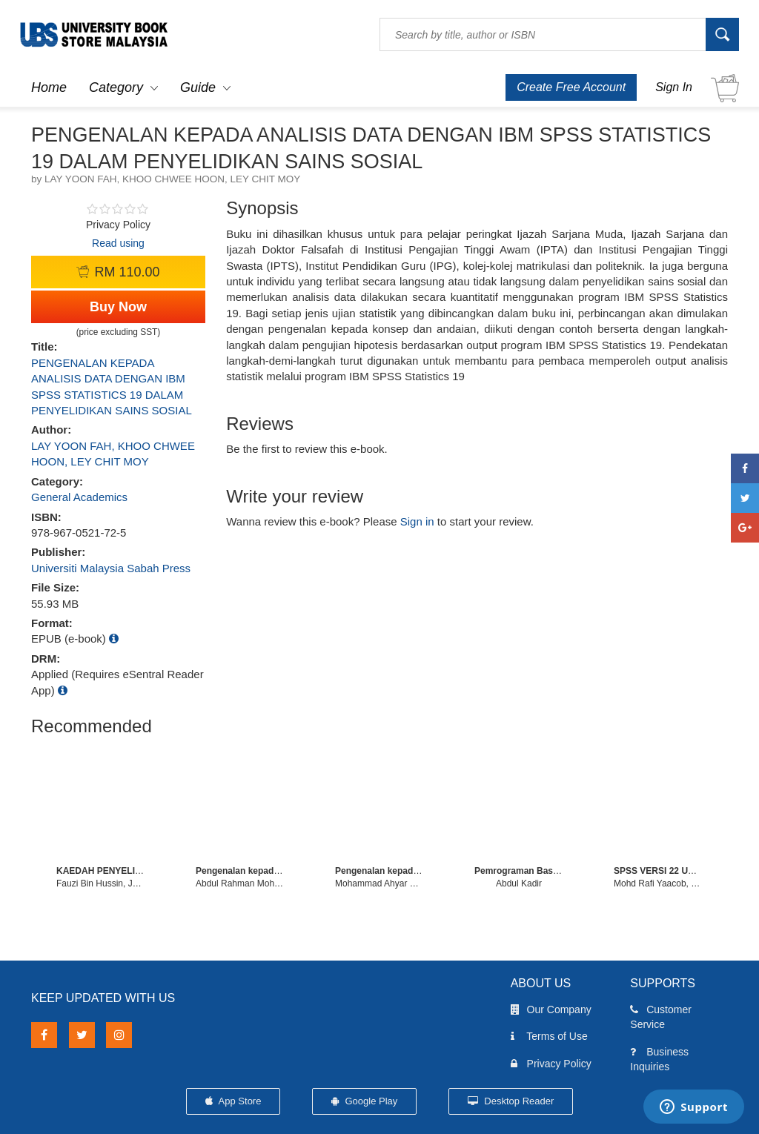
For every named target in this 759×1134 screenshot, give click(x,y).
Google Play (364, 1101)
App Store (233, 1101)
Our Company (551, 1009)
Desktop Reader (511, 1101)
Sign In (673, 87)
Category (116, 87)
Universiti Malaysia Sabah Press (110, 568)
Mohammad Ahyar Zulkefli (386, 883)
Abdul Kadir (519, 883)
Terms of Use (549, 1036)
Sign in (417, 521)
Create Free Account (571, 87)
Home (49, 87)
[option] (100, 817)
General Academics (79, 497)
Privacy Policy (551, 1064)
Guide (198, 87)
